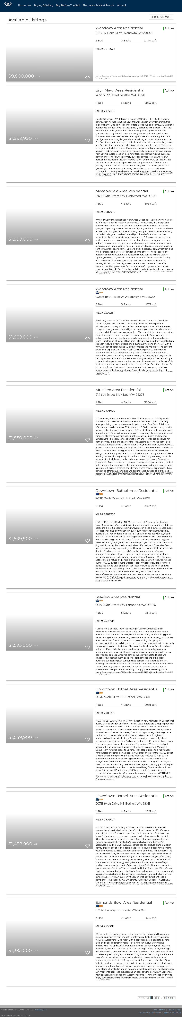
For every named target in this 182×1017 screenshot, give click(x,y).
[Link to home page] (8, 6)
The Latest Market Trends (98, 5)
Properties (24, 5)
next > (171, 997)
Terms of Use (159, 1010)
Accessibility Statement (150, 1012)
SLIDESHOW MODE (161, 17)
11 (165, 997)
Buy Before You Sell (68, 5)
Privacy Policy (174, 1010)
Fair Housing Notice (171, 1012)
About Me (123, 5)
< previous (144, 997)
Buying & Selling (43, 5)
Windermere (41, 1010)
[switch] (87, 77)
